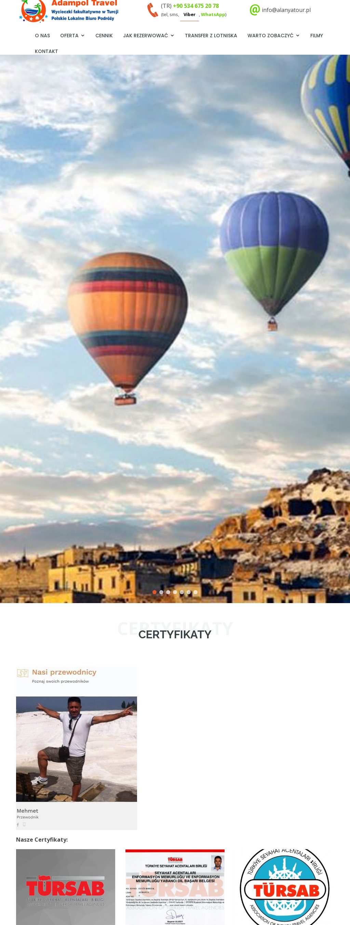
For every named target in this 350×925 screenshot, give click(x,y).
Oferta (69, 35)
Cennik (104, 35)
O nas (42, 35)
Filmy (316, 35)
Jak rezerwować (145, 35)
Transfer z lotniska (211, 35)
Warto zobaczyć (270, 35)
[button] (8, 323)
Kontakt (46, 51)
